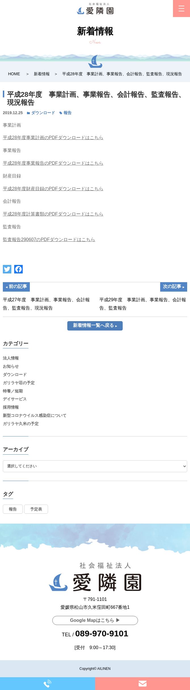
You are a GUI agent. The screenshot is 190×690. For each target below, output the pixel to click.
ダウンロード (43, 112)
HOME (14, 74)
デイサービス (15, 399)
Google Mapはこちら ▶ (95, 620)
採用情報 (11, 407)
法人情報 (11, 358)
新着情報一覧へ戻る (93, 325)
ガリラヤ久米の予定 (21, 423)
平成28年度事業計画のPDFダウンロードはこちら (53, 137)
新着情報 (42, 74)
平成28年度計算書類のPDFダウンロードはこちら (53, 214)
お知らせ (11, 366)
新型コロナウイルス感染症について (34, 415)
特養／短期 (13, 391)
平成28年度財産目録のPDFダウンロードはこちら (53, 188)
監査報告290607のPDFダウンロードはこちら (49, 239)
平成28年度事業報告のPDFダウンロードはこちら (53, 163)
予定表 (36, 509)
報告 (68, 112)
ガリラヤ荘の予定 (19, 382)
